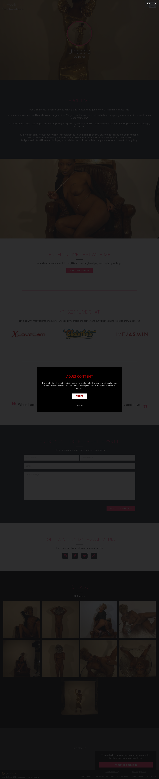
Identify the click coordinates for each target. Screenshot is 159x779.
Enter (79, 396)
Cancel (80, 405)
